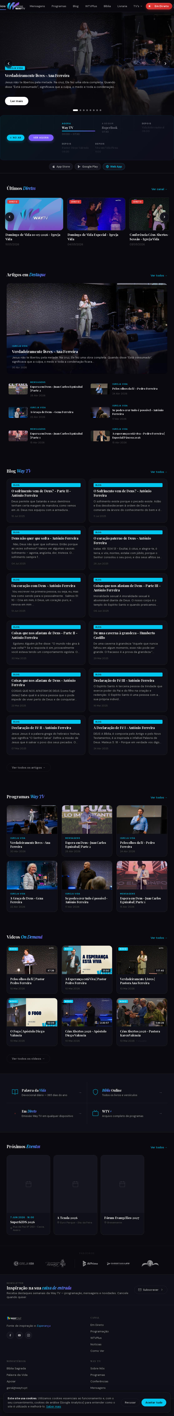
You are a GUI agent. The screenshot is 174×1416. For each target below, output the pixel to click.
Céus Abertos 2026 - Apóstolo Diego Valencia (85, 1033)
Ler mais (16, 101)
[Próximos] (164, 216)
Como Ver (97, 1351)
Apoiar (11, 1381)
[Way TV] (45, 1318)
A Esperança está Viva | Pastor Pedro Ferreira (86, 981)
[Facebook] (10, 1335)
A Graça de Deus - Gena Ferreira (51, 412)
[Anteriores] (9, 216)
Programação (99, 1331)
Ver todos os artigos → (28, 767)
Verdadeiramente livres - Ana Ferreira (37, 75)
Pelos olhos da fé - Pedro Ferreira (135, 388)
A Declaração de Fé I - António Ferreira (124, 727)
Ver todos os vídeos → (28, 1058)
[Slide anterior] (8, 63)
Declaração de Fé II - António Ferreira (41, 727)
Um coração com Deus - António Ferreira (43, 585)
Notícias (17, 6)
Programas (59, 6)
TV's (138, 6)
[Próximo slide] (165, 63)
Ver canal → (159, 189)
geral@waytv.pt (17, 1388)
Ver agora (41, 137)
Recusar (130, 1402)
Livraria (122, 6)
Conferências (99, 1381)
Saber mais (53, 1406)
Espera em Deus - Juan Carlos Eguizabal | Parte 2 (85, 844)
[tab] (75, 110)
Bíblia (107, 6)
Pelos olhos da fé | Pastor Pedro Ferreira (27, 981)
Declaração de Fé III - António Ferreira (124, 680)
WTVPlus (91, 6)
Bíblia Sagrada (16, 1368)
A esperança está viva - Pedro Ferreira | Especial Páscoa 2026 (138, 435)
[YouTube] (19, 1335)
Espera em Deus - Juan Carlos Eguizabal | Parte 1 (140, 900)
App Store (61, 166)
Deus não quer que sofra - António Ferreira (44, 538)
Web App (114, 166)
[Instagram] (28, 1335)
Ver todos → (159, 275)
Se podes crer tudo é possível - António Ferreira (86, 900)
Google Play (88, 166)
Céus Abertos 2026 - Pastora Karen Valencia (140, 1033)
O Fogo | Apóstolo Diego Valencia (27, 1033)
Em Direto (160, 6)
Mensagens (37, 6)
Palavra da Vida (17, 1375)
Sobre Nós (97, 1368)
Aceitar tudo (153, 1402)
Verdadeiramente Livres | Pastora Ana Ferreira (137, 981)
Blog (76, 6)
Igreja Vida (20, 346)
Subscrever (150, 1290)
